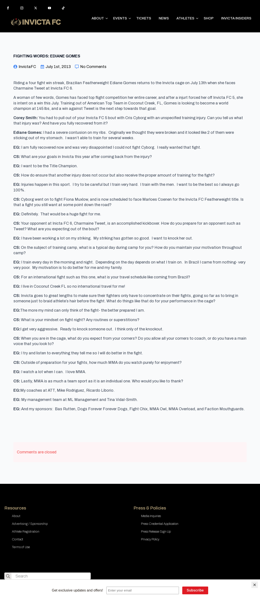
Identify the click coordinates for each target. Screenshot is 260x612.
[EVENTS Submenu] (130, 18)
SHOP (209, 18)
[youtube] (49, 8)
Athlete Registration (25, 531)
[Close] (254, 585)
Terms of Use (21, 547)
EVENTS (120, 18)
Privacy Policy (150, 539)
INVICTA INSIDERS (236, 18)
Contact (17, 539)
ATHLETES (185, 18)
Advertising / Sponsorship (30, 523)
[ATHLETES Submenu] (197, 18)
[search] (8, 576)
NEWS (164, 18)
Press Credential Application (159, 523)
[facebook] (8, 8)
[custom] (63, 8)
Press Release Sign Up (156, 531)
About (16, 516)
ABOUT (98, 18)
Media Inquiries (151, 516)
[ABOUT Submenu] (107, 18)
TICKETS (143, 18)
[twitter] (35, 8)
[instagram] (21, 8)
